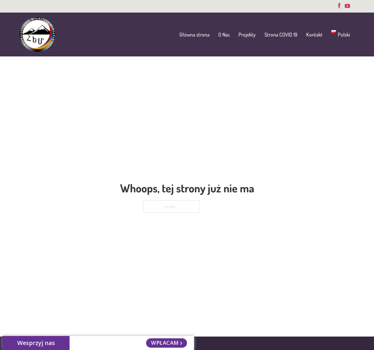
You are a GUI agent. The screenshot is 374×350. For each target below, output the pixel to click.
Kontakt (314, 34)
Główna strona (194, 34)
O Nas (224, 34)
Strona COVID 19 (280, 34)
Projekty (247, 34)
